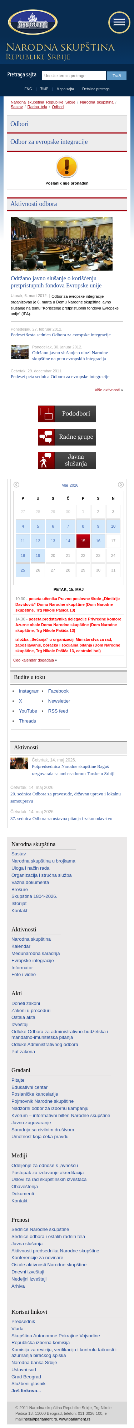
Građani (20, 1070)
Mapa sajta (65, 89)
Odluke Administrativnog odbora (44, 1044)
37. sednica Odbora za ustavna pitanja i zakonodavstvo (61, 818)
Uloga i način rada (30, 868)
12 (38, 541)
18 (23, 555)
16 (98, 541)
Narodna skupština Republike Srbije (43, 102)
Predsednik (23, 1321)
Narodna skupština (97, 102)
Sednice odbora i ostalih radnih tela (48, 1236)
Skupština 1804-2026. (34, 896)
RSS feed (58, 711)
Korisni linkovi (29, 1311)
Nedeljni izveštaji (28, 1279)
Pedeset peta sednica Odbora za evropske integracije (60, 376)
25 (23, 570)
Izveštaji (20, 1024)
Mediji (19, 1155)
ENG (28, 89)
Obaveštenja (24, 1186)
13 (53, 541)
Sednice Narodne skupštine (40, 1229)
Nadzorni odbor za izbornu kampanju (50, 1108)
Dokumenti (22, 1193)
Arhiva (18, 1286)
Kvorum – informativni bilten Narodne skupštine (60, 1115)
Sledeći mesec (121, 485)
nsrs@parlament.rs (40, 1419)
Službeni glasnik (28, 1383)
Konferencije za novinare (37, 1257)
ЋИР (44, 89)
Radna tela (37, 107)
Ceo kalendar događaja (33, 660)
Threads (27, 721)
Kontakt (19, 910)
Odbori (58, 107)
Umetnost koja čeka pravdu (40, 1136)
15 (83, 541)
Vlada (17, 1328)
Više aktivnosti (107, 390)
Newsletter (59, 701)
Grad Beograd (26, 1376)
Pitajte (18, 1080)
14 (68, 541)
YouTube (28, 711)
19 (38, 555)
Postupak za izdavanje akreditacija (47, 1172)
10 (113, 526)
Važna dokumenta (30, 882)
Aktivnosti (23, 929)
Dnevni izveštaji (27, 1271)
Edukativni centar (29, 1087)
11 (23, 541)
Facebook (58, 691)
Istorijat (19, 903)
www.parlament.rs (74, 1419)
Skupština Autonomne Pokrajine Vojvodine (55, 1335)
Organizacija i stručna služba (41, 875)
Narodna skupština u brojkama (43, 861)
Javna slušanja (27, 1243)
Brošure (19, 889)
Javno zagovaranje (31, 1122)
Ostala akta (23, 1017)
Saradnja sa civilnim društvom (42, 1129)
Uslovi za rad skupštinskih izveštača (48, 1179)
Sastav (17, 107)
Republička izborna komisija (40, 1342)
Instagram (29, 691)
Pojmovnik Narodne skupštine (42, 1101)
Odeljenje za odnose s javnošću (44, 1165)
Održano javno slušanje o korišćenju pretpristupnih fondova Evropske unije (56, 282)
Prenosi (20, 1219)
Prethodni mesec (16, 485)
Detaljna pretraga (96, 89)
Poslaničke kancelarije (34, 1094)
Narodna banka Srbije (34, 1362)
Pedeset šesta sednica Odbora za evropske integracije (61, 334)
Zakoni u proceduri (30, 1010)
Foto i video (23, 974)
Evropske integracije (32, 960)
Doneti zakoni (25, 1003)
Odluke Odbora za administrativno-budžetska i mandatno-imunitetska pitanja (59, 1034)
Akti (16, 993)
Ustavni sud (23, 1369)
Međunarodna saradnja (35, 953)
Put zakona (23, 1051)
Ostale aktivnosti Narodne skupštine (48, 1264)
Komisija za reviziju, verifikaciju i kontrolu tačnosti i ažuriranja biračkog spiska (63, 1352)
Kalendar (20, 946)
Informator (22, 967)
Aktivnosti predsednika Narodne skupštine (55, 1250)
